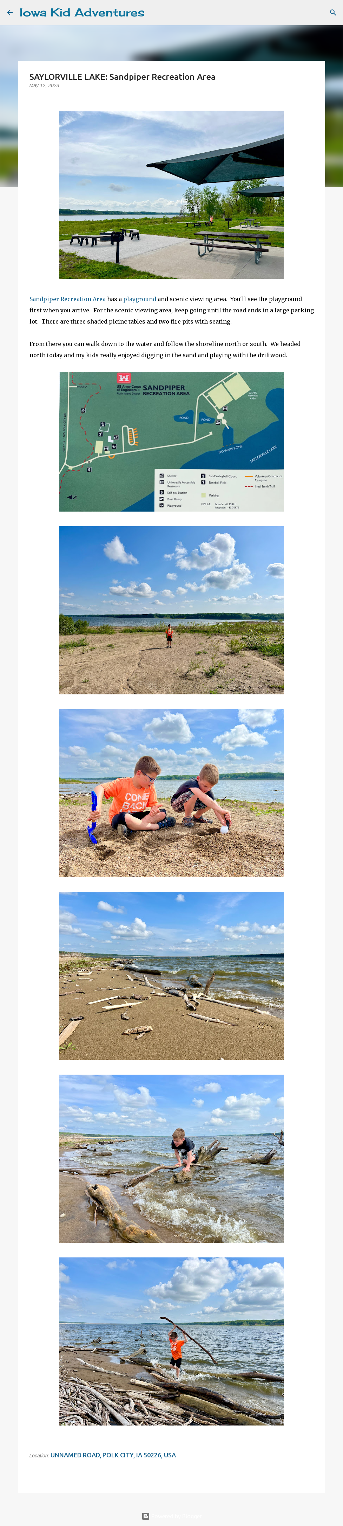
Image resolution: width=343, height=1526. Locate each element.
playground (139, 299)
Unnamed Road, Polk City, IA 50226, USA (113, 1454)
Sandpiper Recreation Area (67, 299)
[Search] (154, 12)
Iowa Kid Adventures (82, 12)
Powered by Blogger (171, 1516)
